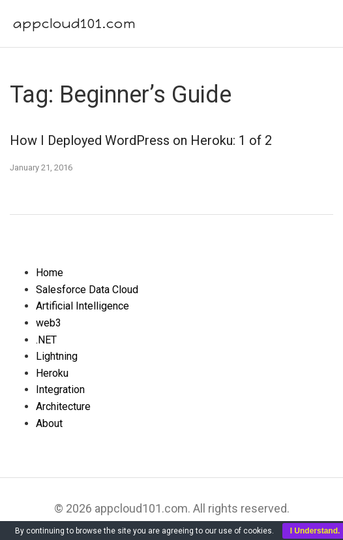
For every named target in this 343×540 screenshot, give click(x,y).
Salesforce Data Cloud (87, 289)
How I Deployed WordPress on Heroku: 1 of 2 (141, 140)
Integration (60, 389)
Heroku (52, 373)
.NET (46, 340)
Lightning (57, 356)
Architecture (63, 406)
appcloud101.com (74, 23)
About (49, 423)
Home (49, 272)
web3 (48, 323)
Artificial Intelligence (82, 306)
